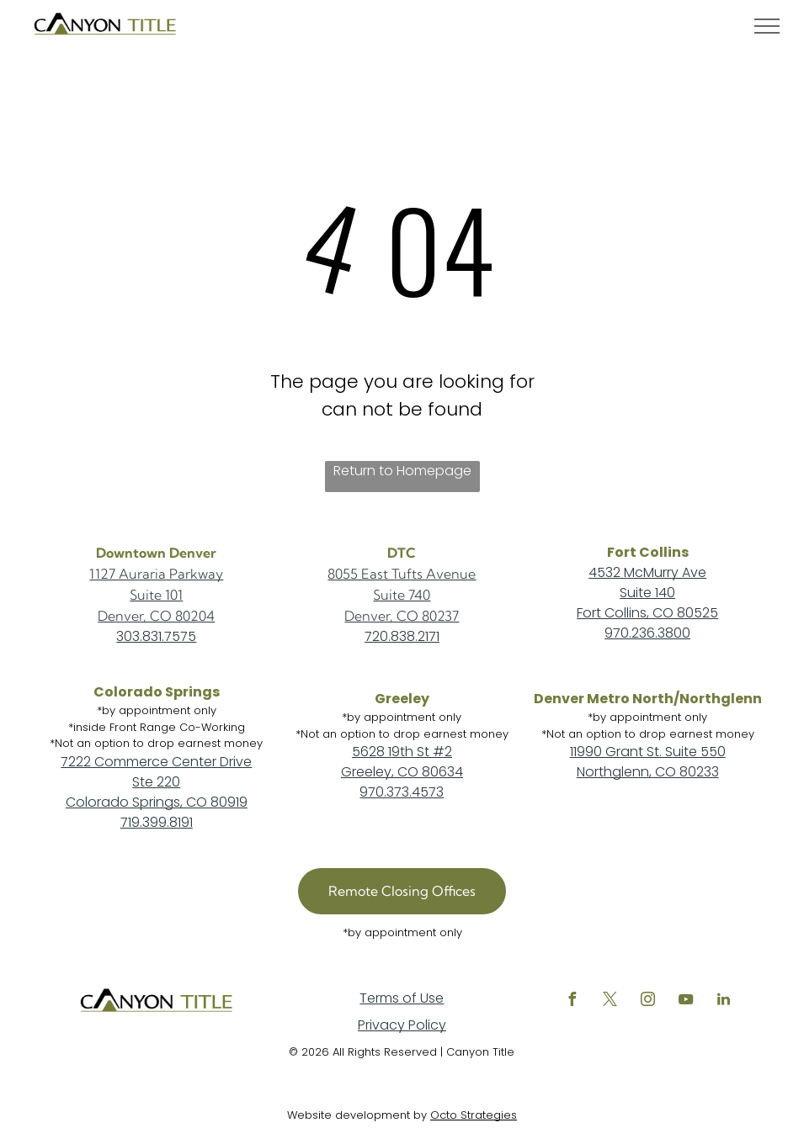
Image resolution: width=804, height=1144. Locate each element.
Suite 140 (647, 592)
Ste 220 (156, 782)
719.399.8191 (156, 822)
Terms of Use (401, 998)
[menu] (767, 26)
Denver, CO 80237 (401, 615)
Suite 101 (156, 594)
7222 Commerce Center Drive (156, 761)
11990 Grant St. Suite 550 (648, 751)
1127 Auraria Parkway (156, 573)
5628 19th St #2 (402, 751)
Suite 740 (401, 594)
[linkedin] (723, 1001)
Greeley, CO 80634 (402, 771)
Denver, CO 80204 (156, 615)
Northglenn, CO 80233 (648, 771)
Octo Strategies (473, 1115)
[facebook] (572, 1001)
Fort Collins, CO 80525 (647, 612)
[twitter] (609, 1001)
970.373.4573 (401, 792)
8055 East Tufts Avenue (401, 573)
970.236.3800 (647, 633)
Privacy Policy (402, 1025)
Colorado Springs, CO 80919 (157, 802)
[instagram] (647, 1001)
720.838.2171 (402, 636)
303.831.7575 (156, 636)
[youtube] (685, 1001)
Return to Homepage (402, 470)
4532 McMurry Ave (647, 572)
